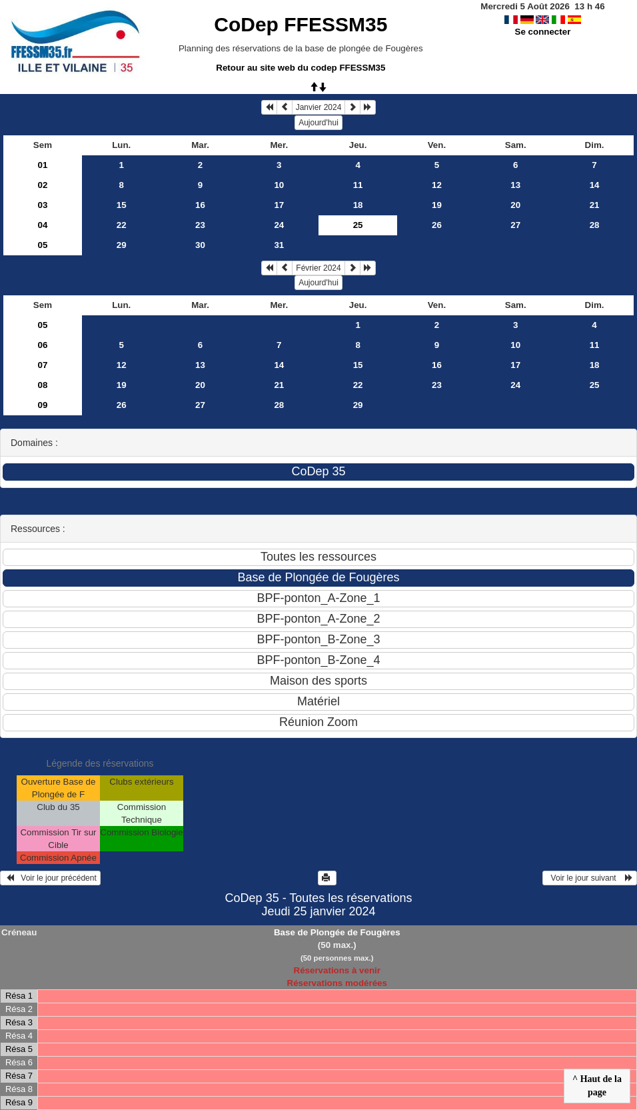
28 (595, 225)
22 (122, 225)
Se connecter (543, 32)
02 (43, 185)
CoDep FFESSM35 (300, 24)
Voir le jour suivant (589, 878)
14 (595, 185)
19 (437, 205)
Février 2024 (318, 268)
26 (437, 225)
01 (43, 165)
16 (200, 205)
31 (279, 245)
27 (515, 225)
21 (595, 205)
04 (43, 225)
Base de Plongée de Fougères (337, 932)
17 (279, 205)
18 (358, 205)
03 (43, 205)
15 (122, 205)
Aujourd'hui (318, 122)
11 (358, 185)
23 (200, 225)
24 (279, 225)
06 (43, 345)
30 (200, 245)
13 (515, 185)
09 (43, 405)
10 (279, 185)
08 (43, 385)
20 (515, 205)
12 (437, 185)
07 (43, 365)
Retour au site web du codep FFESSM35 (300, 68)
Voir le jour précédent (50, 878)
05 (43, 245)
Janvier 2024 (319, 107)
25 (595, 385)
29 (122, 245)
